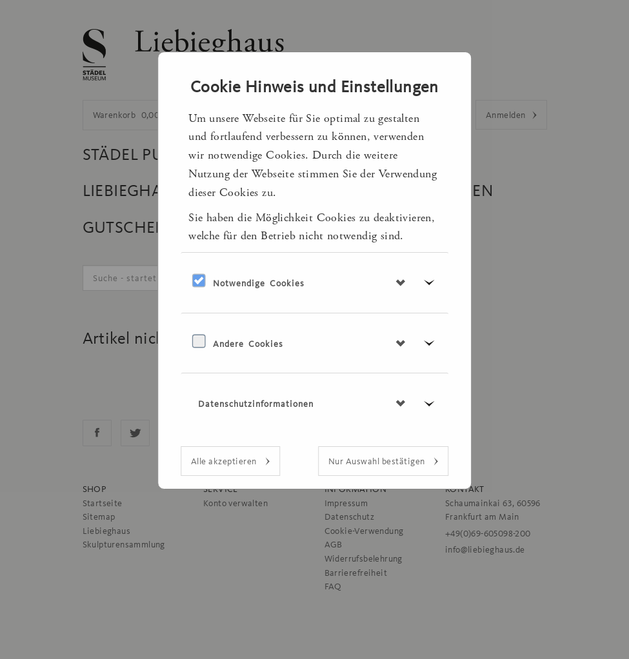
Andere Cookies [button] (248, 343)
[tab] (315, 282)
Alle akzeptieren (225, 461)
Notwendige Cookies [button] (259, 283)
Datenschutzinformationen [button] (256, 403)
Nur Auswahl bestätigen (378, 461)
